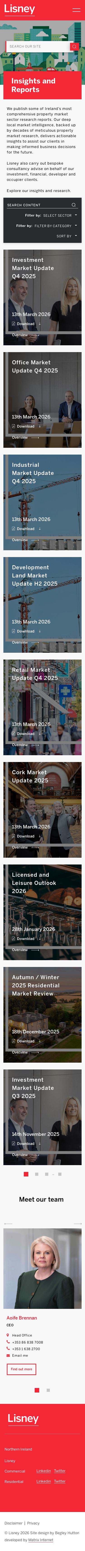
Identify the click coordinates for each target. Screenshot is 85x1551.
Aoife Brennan (22, 1318)
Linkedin (43, 1471)
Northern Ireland (18, 1449)
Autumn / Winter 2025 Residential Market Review (36, 985)
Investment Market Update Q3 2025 (33, 1087)
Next (78, 1224)
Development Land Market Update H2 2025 (35, 575)
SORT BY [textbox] (64, 236)
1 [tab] (37, 1390)
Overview (20, 335)
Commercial (15, 1471)
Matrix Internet (40, 1540)
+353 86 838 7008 (27, 1342)
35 (59, 1174)
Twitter (60, 1471)
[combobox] (60, 216)
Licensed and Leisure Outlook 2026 (34, 883)
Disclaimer (13, 1523)
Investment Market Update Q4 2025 (33, 268)
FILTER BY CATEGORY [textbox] (53, 226)
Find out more (21, 1369)
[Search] (39, 46)
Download (25, 324)
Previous (8, 1224)
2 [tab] (48, 1390)
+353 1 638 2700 (26, 1349)
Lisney (10, 1461)
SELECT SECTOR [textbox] (57, 216)
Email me (20, 1356)
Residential (14, 1482)
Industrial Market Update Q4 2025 (33, 473)
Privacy (33, 1523)
